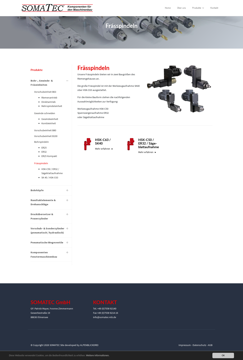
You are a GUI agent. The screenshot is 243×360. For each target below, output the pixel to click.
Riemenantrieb (49, 97)
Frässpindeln (41, 163)
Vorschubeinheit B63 (45, 91)
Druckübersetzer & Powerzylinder (42, 216)
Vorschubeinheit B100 (45, 136)
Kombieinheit (48, 123)
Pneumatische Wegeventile (47, 242)
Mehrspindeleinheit (51, 106)
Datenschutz (199, 345)
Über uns (181, 7)
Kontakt (214, 7)
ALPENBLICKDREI (89, 345)
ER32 (44, 151)
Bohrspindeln (41, 141)
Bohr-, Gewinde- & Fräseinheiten (42, 83)
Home (168, 7)
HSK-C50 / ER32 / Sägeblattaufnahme (52, 171)
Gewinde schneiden (44, 113)
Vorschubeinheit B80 (45, 130)
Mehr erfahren (102, 148)
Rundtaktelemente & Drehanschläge (43, 202)
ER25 (44, 147)
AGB (210, 345)
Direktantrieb (48, 102)
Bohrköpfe (37, 190)
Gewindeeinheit (49, 119)
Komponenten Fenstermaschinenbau (44, 254)
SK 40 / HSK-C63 (49, 177)
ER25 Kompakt (49, 156)
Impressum (185, 345)
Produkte (198, 7)
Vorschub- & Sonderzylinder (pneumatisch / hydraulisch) (47, 230)
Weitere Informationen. (97, 355)
